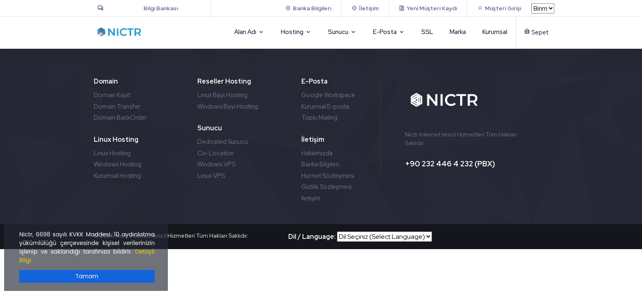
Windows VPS (216, 164)
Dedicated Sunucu (222, 142)
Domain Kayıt (112, 95)
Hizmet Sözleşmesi (327, 176)
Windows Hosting (117, 164)
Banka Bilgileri (320, 164)
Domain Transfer (117, 106)
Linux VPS (211, 176)
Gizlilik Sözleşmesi (326, 187)
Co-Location (215, 153)
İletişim (310, 198)
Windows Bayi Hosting (227, 106)
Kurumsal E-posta (325, 106)
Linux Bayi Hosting (222, 95)
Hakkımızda (316, 153)
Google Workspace (328, 95)
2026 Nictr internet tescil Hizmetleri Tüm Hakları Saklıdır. (174, 235)
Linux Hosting (112, 153)
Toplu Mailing (319, 117)
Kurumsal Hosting (117, 176)
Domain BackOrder (120, 117)
